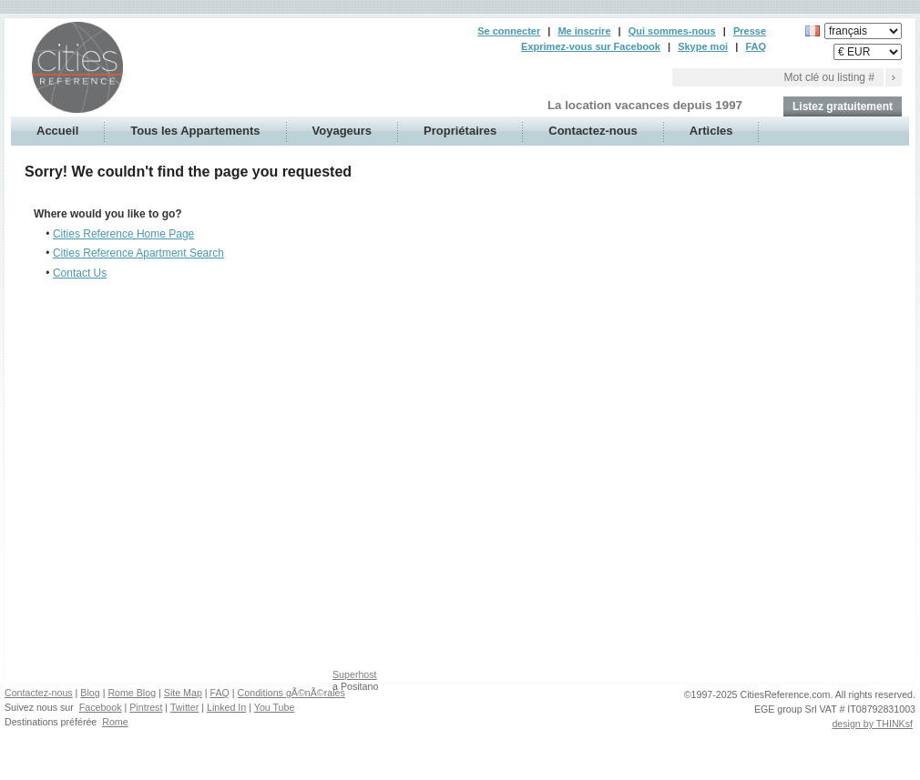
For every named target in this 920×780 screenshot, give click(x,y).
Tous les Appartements (195, 130)
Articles (711, 130)
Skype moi (703, 46)
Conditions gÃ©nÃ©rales (291, 692)
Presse (749, 30)
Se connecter (508, 30)
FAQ (755, 46)
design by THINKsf (872, 723)
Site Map (183, 692)
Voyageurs (342, 130)
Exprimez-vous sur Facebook (590, 46)
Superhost (354, 674)
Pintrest (145, 707)
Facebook (100, 707)
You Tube (274, 707)
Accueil (57, 130)
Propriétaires (460, 130)
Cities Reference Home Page (123, 234)
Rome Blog (131, 692)
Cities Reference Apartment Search (138, 253)
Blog (89, 692)
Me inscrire (583, 30)
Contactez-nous (593, 130)
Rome (115, 721)
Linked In (226, 707)
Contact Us (80, 273)
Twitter (184, 707)
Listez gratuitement (842, 106)
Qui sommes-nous (672, 30)
